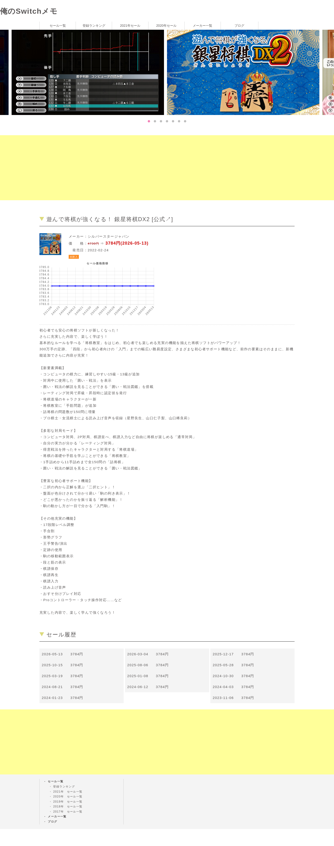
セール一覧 (58, 25)
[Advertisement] (139, 167)
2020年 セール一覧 (67, 796)
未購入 (74, 257)
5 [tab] (173, 121)
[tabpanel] (244, 72)
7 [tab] (185, 121)
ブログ (239, 25)
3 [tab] (161, 121)
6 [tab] (179, 121)
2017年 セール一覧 (67, 811)
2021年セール (130, 25)
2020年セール (166, 25)
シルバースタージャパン (108, 236)
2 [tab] (155, 121)
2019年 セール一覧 (67, 801)
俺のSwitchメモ (29, 11)
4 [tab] (167, 121)
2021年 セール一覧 (67, 791)
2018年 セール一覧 (67, 806)
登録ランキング (94, 25)
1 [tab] (149, 121)
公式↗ (162, 219)
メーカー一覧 (202, 25)
